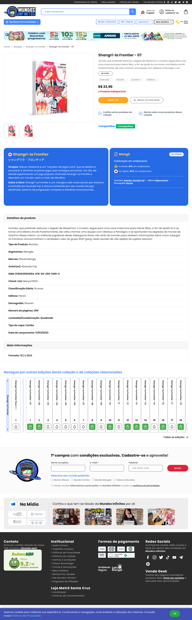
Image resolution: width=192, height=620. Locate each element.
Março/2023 (30, 281)
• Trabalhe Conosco (62, 548)
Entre (168, 10)
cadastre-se (172, 12)
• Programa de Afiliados (64, 581)
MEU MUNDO (164, 22)
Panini (22, 296)
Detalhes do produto (21, 218)
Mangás (18, 46)
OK (174, 613)
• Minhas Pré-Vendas (63, 574)
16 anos (38, 288)
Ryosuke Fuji (138, 180)
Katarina (128, 180)
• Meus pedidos (108, 2)
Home (7, 46)
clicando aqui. (29, 548)
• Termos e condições (63, 559)
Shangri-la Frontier (35, 46)
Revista (33, 244)
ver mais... (105, 73)
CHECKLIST (145, 22)
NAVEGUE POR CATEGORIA (22, 22)
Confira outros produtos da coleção (115, 113)
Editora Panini (161, 180)
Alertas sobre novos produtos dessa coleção (160, 113)
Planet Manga (27, 259)
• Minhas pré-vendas (129, 2)
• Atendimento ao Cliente (85, 2)
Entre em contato (174, 577)
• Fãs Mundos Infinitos (152, 2)
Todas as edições (175, 437)
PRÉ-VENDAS (127, 22)
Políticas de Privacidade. (26, 615)
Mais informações (19, 345)
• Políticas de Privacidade (65, 552)
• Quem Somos (59, 545)
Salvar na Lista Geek (148, 100)
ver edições (176, 154)
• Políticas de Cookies (63, 556)
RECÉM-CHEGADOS (107, 22)
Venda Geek (156, 571)
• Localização (58, 592)
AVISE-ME (113, 100)
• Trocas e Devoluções (63, 566)
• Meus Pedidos (59, 570)
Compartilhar (107, 126)
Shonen (129, 183)
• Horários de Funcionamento (67, 595)
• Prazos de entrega (62, 563)
